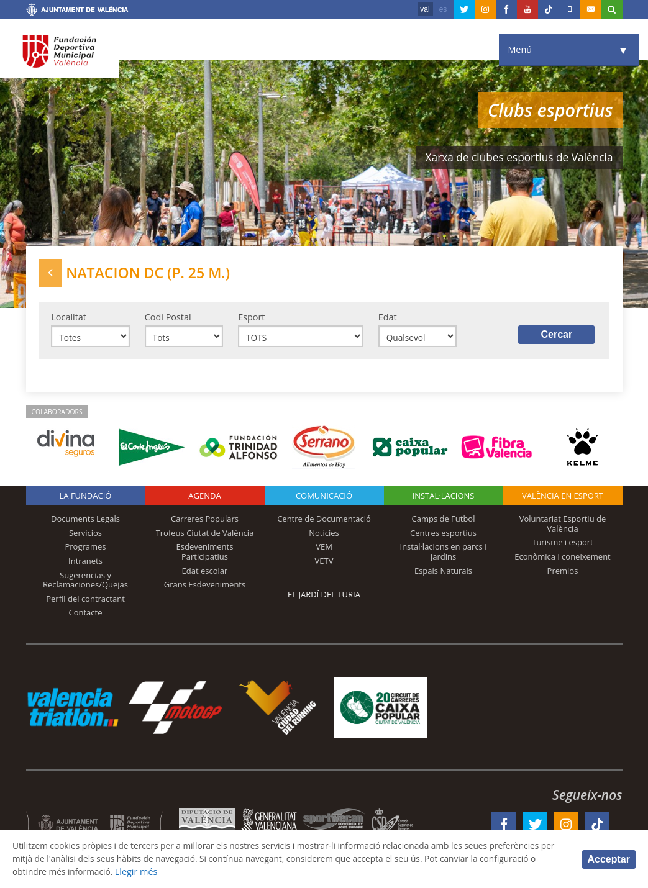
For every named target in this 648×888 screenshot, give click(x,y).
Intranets (85, 563)
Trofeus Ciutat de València (205, 535)
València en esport (562, 499)
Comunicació (324, 499)
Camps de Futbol (443, 522)
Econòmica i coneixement (562, 559)
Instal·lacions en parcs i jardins (443, 555)
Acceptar (609, 858)
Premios (562, 573)
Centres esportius (443, 535)
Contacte (86, 616)
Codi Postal (168, 318)
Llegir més (202, 871)
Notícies (324, 535)
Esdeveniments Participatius (205, 555)
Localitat (68, 318)
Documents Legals (85, 522)
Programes (85, 550)
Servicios (85, 535)
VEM (324, 550)
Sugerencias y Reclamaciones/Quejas (85, 583)
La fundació (86, 499)
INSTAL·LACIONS (444, 499)
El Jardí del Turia (324, 598)
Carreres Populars (205, 522)
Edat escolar (205, 573)
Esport (251, 318)
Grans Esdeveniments (204, 588)
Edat (387, 318)
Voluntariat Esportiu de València (562, 527)
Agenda (204, 499)
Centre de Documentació (324, 522)
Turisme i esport (562, 545)
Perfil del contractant (85, 601)
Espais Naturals (443, 573)
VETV (324, 563)
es (443, 9)
